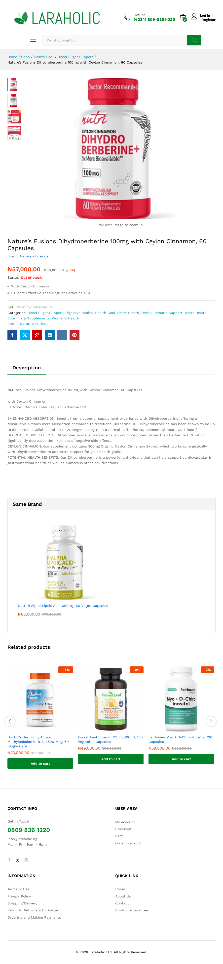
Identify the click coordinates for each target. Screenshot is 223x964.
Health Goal (105, 313)
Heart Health (128, 313)
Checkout (123, 829)
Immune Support (168, 313)
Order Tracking (127, 843)
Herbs (146, 313)
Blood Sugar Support (45, 313)
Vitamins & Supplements (28, 318)
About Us (123, 896)
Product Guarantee (131, 910)
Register (208, 19)
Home (120, 889)
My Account (125, 822)
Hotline (140, 15)
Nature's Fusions (34, 256)
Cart (119, 836)
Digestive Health (79, 313)
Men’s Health (196, 313)
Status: (13, 277)
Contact (122, 903)
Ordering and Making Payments (34, 917)
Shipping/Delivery (22, 903)
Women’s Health (65, 318)
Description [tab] (26, 367)
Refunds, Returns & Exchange (32, 910)
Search (194, 40)
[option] (40, 721)
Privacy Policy (19, 896)
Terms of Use (18, 889)
